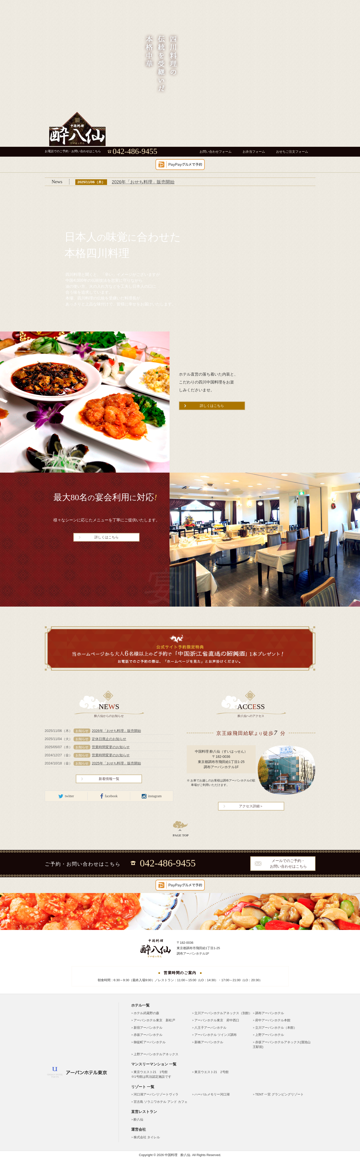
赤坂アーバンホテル (148, 1035)
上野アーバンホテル (269, 1035)
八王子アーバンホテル (210, 1027)
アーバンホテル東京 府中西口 (216, 1020)
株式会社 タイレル (147, 1137)
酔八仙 (138, 1119)
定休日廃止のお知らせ (109, 739)
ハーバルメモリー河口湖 (212, 1094)
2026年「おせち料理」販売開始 (143, 182)
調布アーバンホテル (269, 1013)
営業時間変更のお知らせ (111, 747)
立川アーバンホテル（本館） (276, 1027)
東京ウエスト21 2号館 (211, 1072)
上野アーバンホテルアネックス (156, 1054)
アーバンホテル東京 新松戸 (154, 1020)
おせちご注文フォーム (292, 151)
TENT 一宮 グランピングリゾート (279, 1094)
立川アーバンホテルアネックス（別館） (223, 1013)
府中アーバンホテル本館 (272, 1020)
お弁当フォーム (254, 151)
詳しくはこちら (212, 406)
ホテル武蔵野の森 (146, 1013)
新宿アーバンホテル (148, 1027)
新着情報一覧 (109, 779)
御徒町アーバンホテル (150, 1042)
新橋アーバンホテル (208, 1042)
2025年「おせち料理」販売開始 (116, 763)
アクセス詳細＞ (251, 806)
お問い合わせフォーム (216, 151)
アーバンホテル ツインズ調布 (215, 1035)
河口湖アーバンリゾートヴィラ (156, 1094)
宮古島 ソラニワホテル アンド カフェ (161, 1102)
